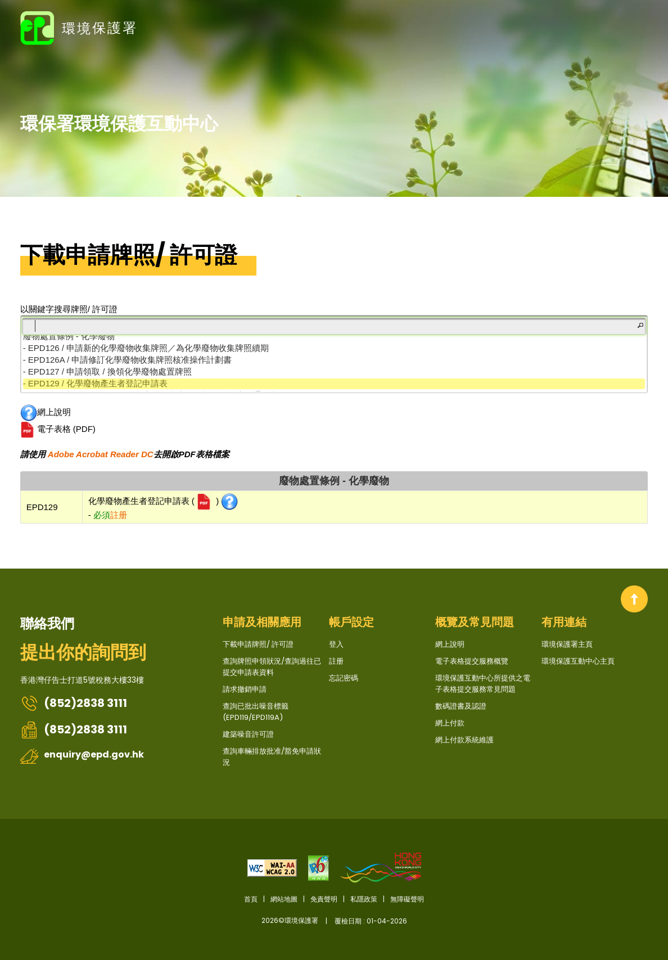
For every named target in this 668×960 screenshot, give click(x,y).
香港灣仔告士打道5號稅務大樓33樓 (82, 680)
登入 (616, 26)
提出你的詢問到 (83, 652)
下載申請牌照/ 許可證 (128, 255)
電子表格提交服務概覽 (471, 661)
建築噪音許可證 (248, 734)
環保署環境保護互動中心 (119, 123)
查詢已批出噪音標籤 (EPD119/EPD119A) (255, 712)
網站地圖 (283, 899)
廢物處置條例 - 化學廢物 (334, 480)
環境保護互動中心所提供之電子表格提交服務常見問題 (482, 684)
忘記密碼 (343, 678)
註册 (635, 26)
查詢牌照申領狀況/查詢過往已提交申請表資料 (272, 667)
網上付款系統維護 (464, 739)
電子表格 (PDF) (58, 429)
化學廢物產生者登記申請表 (140, 501)
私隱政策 (363, 899)
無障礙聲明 (407, 899)
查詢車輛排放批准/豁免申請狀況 (272, 757)
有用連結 (563, 622)
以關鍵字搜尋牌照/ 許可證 (69, 309)
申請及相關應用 (262, 622)
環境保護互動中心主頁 (578, 661)
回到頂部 (634, 598)
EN (588, 26)
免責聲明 (323, 899)
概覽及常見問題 (474, 622)
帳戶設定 (351, 622)
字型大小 (565, 26)
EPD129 (42, 507)
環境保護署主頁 (567, 644)
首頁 (251, 899)
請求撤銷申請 (245, 689)
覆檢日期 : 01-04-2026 (371, 921)
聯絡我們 (47, 623)
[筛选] (334, 326)
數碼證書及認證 (460, 706)
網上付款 (449, 723)
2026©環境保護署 (334, 921)
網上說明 (45, 412)
